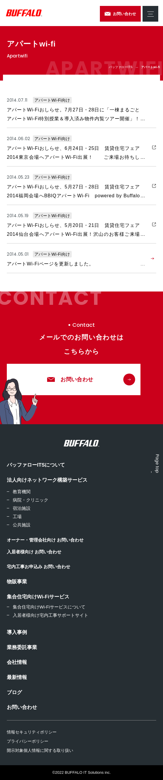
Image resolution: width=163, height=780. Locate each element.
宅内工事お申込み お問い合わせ (38, 566)
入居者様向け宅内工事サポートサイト (50, 615)
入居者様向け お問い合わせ (34, 551)
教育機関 (22, 491)
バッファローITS (120, 67)
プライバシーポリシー (27, 741)
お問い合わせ (22, 707)
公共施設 (22, 524)
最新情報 (17, 677)
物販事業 (17, 581)
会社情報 (17, 662)
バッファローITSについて (36, 465)
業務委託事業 (22, 647)
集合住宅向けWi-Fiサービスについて (49, 606)
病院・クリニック (30, 499)
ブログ (14, 692)
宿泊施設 (22, 508)
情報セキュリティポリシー (32, 732)
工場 (17, 516)
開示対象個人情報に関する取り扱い (40, 750)
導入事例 (17, 632)
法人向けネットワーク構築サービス (47, 480)
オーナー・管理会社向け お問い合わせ (45, 539)
